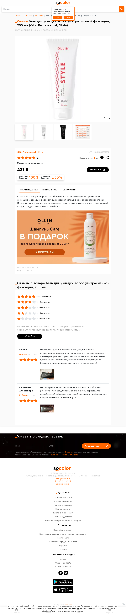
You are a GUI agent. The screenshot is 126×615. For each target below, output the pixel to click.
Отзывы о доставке (63, 517)
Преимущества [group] (28, 190)
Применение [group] (49, 190)
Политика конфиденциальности (63, 542)
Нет (68, 17)
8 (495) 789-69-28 (63, 481)
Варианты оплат (63, 509)
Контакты (63, 550)
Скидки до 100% (63, 563)
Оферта (63, 546)
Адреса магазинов (63, 501)
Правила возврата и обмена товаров (63, 521)
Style (40, 152)
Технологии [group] (68, 190)
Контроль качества (63, 505)
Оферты (68, 452)
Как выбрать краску (63, 530)
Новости (63, 559)
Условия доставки (63, 497)
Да (57, 17)
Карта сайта (63, 538)
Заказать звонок (63, 484)
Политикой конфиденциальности (64, 455)
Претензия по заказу (63, 513)
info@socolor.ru (63, 478)
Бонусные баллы (63, 567)
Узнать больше (77, 611)
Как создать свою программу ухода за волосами (63, 534)
